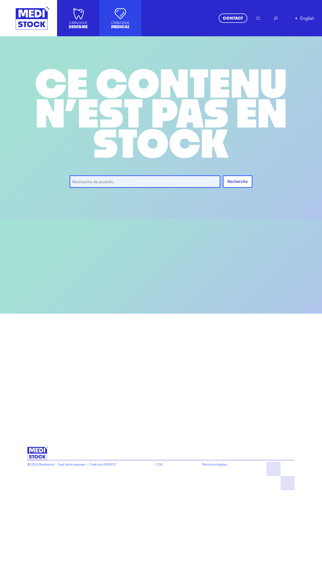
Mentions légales (214, 464)
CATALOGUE (78, 25)
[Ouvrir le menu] (258, 18)
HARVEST (109, 464)
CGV (159, 464)
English (307, 18)
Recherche (237, 181)
